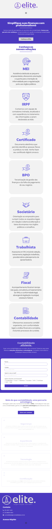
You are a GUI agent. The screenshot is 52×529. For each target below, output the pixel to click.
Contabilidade (9, 380)
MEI (11, 382)
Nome (6, 361)
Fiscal (15, 380)
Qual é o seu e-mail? (10, 373)
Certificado (40, 380)
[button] (26, 13)
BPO (34, 380)
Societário (28, 380)
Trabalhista (22, 380)
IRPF (7, 382)
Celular (7, 367)
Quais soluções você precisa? (13, 378)
